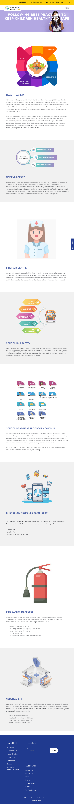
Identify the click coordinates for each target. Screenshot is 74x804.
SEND (54, 750)
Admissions (72, 244)
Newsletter (11, 760)
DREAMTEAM (37, 800)
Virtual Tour (59, 2)
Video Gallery (30, 783)
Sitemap (27, 798)
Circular (9, 764)
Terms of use (47, 798)
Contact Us (11, 757)
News (27, 777)
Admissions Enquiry (36, 2)
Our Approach (12, 750)
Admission (10, 747)
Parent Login (49, 2)
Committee (29, 773)
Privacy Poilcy (36, 798)
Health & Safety (12, 754)
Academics (29, 770)
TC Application (30, 790)
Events (27, 780)
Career (27, 787)
